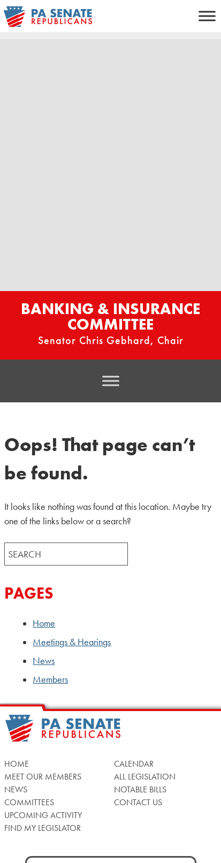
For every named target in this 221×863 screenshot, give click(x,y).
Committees (29, 802)
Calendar (134, 763)
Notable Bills (140, 789)
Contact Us (138, 802)
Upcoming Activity (43, 815)
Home (44, 623)
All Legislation (145, 776)
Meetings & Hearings (72, 642)
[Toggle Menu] (207, 16)
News (44, 661)
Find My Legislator (42, 828)
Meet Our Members (42, 776)
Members (50, 679)
